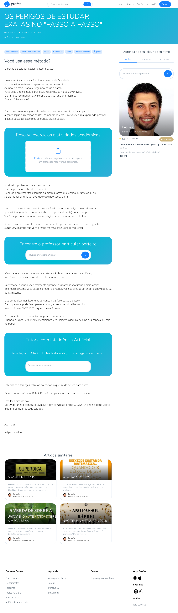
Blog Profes (53, 592)
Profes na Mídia (13, 592)
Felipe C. (14, 32)
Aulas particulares (126, 4)
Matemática (27, 32)
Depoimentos (12, 582)
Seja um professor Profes (103, 578)
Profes (7, 37)
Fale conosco (139, 604)
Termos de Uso (13, 597)
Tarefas (140, 4)
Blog (12, 37)
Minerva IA (151, 4)
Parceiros (10, 587)
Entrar (165, 4)
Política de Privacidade (17, 602)
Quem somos (12, 578)
